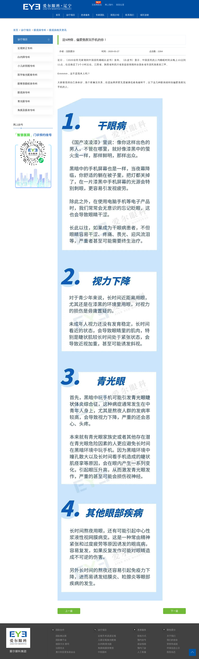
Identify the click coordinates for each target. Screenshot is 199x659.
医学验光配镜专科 (27, 74)
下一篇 (174, 611)
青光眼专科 (24, 101)
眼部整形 (109, 648)
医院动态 (171, 652)
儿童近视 (102, 640)
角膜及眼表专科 (26, 110)
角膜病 (101, 648)
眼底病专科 (40, 30)
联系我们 (129, 15)
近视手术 (102, 636)
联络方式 (141, 636)
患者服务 (85, 15)
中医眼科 (102, 652)
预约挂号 (141, 640)
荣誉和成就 (172, 644)
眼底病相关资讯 (58, 30)
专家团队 (100, 15)
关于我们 (171, 636)
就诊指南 (141, 644)
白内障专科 (24, 57)
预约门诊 (141, 648)
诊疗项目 (70, 15)
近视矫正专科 (25, 48)
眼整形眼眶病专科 (27, 83)
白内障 (101, 644)
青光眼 (108, 644)
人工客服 (141, 652)
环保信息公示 (173, 648)
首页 (58, 15)
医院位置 (120, 5)
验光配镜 (111, 640)
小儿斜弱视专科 (26, 66)
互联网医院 (97, 5)
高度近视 (111, 636)
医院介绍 (115, 15)
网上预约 (109, 5)
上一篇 (69, 611)
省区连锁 (144, 15)
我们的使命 (172, 640)
